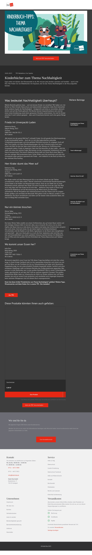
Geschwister (11, 383)
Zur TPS (11, 346)
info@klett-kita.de (15, 480)
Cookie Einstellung (53, 472)
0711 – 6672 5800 (15, 472)
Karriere (9, 514)
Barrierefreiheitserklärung (14, 529)
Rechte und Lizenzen (54, 495)
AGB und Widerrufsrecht (55, 480)
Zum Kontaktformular (46, 444)
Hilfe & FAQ (51, 465)
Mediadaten (51, 491)
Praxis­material (23, 12)
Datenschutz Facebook (54, 476)
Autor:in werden (11, 521)
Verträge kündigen (53, 534)
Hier (41, 320)
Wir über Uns (10, 510)
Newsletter (10, 536)
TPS (37, 320)
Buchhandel (51, 487)
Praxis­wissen (38, 12)
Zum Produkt (12, 399)
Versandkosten (59, 532)
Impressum (10, 506)
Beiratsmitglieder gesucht (14, 525)
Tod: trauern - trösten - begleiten (55, 384)
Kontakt (50, 484)
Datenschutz (51, 469)
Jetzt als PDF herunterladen (46, 68)
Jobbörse (9, 533)
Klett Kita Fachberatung (55, 499)
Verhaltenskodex (11, 518)
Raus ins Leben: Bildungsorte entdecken (32, 384)
